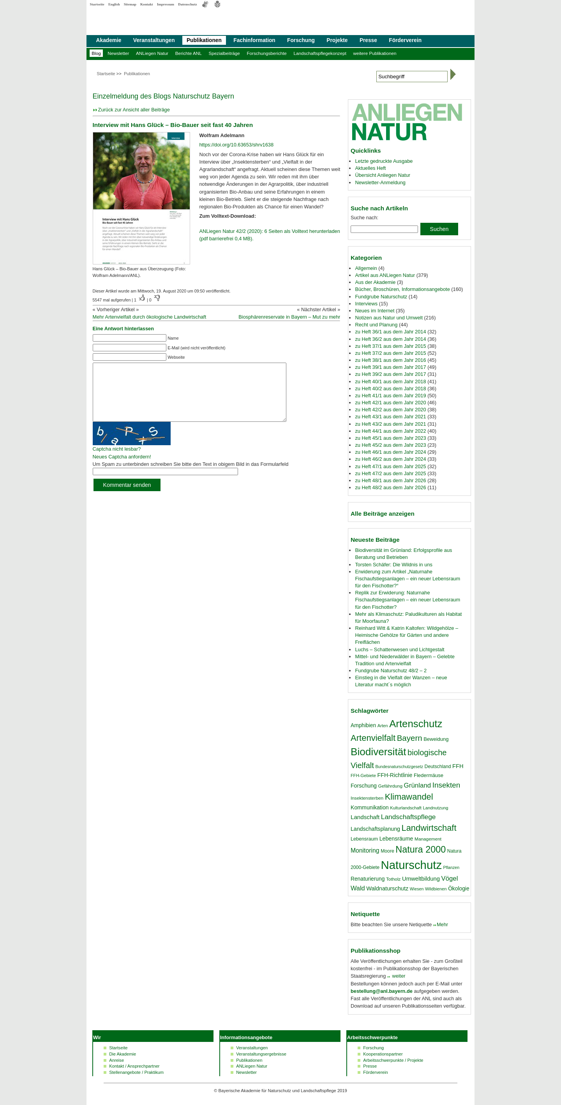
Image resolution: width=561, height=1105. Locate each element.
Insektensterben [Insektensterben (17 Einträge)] (367, 798)
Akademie (109, 40)
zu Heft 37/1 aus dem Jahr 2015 (390, 346)
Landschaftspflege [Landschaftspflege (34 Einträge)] (408, 817)
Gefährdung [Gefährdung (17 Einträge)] (390, 786)
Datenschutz (187, 4)
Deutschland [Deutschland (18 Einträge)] (438, 766)
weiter (398, 976)
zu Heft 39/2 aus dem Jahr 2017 (390, 374)
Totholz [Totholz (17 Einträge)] (393, 879)
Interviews (366, 304)
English (114, 4)
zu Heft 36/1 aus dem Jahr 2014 (390, 332)
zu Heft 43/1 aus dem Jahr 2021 (390, 416)
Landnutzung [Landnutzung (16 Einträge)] (435, 807)
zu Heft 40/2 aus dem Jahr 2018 (390, 388)
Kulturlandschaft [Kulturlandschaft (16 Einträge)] (406, 807)
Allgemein (366, 268)
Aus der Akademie (375, 282)
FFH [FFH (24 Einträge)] (457, 766)
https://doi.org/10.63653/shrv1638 (236, 145)
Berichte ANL (188, 53)
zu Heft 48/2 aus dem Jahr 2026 (390, 487)
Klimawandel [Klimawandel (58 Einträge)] (409, 797)
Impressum (165, 4)
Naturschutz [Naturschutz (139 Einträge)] (411, 864)
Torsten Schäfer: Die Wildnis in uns (393, 564)
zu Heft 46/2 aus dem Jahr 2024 (390, 459)
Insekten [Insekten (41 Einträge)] (446, 785)
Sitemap (130, 4)
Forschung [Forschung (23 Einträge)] (364, 785)
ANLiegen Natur (152, 53)
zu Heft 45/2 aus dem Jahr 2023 (390, 445)
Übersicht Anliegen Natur (382, 175)
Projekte (337, 40)
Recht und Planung (376, 325)
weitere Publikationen (375, 53)
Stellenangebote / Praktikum (136, 1072)
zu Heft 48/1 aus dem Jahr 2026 (390, 480)
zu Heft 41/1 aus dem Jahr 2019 (390, 395)
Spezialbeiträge (224, 53)
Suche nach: (364, 217)
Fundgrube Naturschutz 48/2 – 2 (391, 670)
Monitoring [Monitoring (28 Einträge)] (365, 850)
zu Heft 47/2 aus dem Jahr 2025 (390, 473)
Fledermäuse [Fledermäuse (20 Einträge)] (428, 775)
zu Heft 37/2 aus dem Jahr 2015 (390, 353)
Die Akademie (122, 1054)
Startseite (97, 4)
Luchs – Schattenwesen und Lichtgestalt (399, 649)
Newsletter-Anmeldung (380, 182)
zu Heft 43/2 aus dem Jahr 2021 (390, 424)
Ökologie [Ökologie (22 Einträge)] (458, 888)
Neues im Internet (374, 311)
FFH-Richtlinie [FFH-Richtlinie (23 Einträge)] (395, 775)
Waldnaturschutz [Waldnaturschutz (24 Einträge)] (387, 888)
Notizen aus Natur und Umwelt (389, 318)
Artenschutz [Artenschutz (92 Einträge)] (415, 723)
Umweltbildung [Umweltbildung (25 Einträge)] (421, 879)
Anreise (116, 1060)
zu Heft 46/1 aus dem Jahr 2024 (390, 452)
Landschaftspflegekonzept (319, 53)
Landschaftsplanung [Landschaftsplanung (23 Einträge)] (375, 829)
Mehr (442, 924)
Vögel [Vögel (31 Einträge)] (449, 878)
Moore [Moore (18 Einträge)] (387, 851)
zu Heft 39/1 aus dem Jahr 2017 (390, 367)
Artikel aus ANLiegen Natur (385, 275)
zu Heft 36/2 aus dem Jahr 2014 (390, 339)
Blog (96, 53)
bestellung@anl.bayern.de (382, 991)
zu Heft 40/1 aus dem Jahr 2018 (390, 381)
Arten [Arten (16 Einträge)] (383, 725)
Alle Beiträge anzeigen (383, 513)
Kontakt (146, 4)
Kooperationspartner (382, 1054)
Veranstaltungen (154, 40)
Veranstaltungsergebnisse (261, 1054)
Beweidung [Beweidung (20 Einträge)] (435, 739)
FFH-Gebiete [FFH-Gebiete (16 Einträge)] (363, 775)
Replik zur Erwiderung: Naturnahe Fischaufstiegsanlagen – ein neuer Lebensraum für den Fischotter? (407, 600)
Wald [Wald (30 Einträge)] (358, 888)
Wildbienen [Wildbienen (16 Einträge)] (436, 888)
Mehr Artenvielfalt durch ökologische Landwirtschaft (149, 317)
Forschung (301, 40)
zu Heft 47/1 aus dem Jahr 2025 (390, 466)
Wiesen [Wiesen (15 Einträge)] (417, 888)
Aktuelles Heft (370, 168)
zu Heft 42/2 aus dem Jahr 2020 (390, 409)
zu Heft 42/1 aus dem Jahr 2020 (390, 402)
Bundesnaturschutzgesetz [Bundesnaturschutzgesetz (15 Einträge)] (399, 766)
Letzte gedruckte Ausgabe (384, 161)
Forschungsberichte (266, 53)
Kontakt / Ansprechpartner (134, 1066)
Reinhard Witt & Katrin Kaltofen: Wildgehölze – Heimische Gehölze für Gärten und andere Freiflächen (406, 635)
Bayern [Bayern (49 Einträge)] (409, 737)
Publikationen (204, 40)
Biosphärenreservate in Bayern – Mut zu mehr (289, 317)
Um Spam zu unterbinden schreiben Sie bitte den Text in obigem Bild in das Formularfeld (191, 476)
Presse (368, 40)
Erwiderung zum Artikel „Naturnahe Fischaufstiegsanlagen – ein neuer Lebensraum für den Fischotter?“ (407, 579)
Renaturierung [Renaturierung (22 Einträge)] (368, 879)
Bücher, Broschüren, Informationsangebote (402, 289)
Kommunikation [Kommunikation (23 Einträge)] (370, 807)
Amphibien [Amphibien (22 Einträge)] (363, 725)
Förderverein (405, 40)
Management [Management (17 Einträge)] (428, 839)
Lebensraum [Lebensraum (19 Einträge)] (364, 839)
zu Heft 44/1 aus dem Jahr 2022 (390, 431)
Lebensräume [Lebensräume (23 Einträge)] (396, 838)
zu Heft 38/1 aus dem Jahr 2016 (390, 360)
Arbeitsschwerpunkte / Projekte (393, 1060)
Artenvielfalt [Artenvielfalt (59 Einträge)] (373, 738)
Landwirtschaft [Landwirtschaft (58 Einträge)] (429, 828)
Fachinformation (254, 40)
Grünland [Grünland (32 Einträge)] (417, 785)
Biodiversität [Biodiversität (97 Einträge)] (378, 752)
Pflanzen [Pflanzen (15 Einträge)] (451, 867)
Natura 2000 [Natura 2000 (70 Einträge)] (420, 849)
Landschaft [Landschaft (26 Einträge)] (365, 817)
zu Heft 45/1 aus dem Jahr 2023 (390, 438)
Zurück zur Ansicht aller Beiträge (134, 110)
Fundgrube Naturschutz (381, 297)
